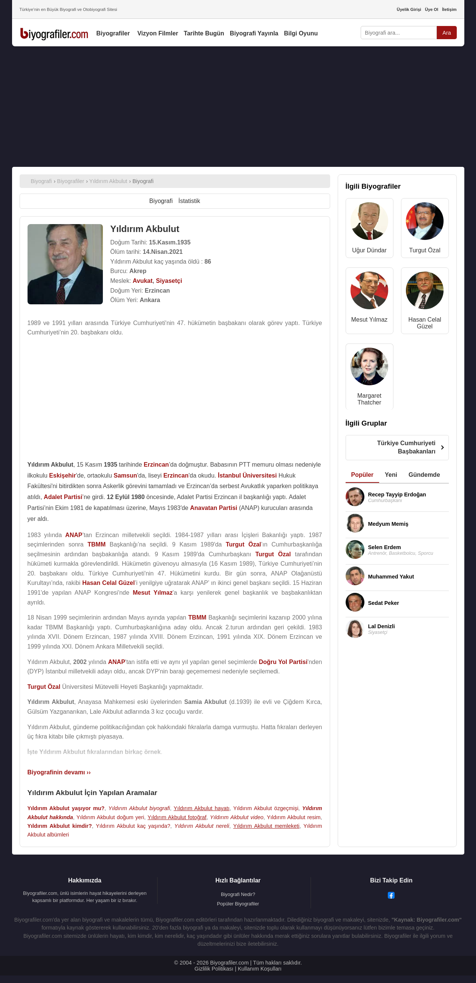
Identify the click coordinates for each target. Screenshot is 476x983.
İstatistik (189, 201)
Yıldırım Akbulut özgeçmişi (265, 808)
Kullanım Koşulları (260, 969)
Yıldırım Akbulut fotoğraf (177, 817)
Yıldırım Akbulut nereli (202, 826)
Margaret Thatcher (369, 399)
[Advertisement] (238, 106)
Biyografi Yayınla (254, 33)
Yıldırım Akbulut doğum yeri (110, 817)
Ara (446, 33)
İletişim (449, 9)
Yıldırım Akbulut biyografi (139, 808)
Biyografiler (113, 33)
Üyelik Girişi (409, 9)
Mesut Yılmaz (369, 319)
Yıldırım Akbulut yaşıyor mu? (66, 808)
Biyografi (161, 201)
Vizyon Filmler (157, 33)
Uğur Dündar (369, 250)
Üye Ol (431, 9)
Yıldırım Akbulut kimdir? (60, 826)
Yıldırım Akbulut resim (294, 817)
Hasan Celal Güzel (424, 323)
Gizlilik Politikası (213, 969)
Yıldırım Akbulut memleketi (266, 826)
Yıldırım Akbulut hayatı (202, 808)
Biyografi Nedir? (238, 894)
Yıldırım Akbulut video (236, 817)
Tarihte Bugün (204, 33)
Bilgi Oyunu (301, 33)
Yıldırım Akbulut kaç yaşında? (133, 826)
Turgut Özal (425, 250)
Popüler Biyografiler (238, 904)
